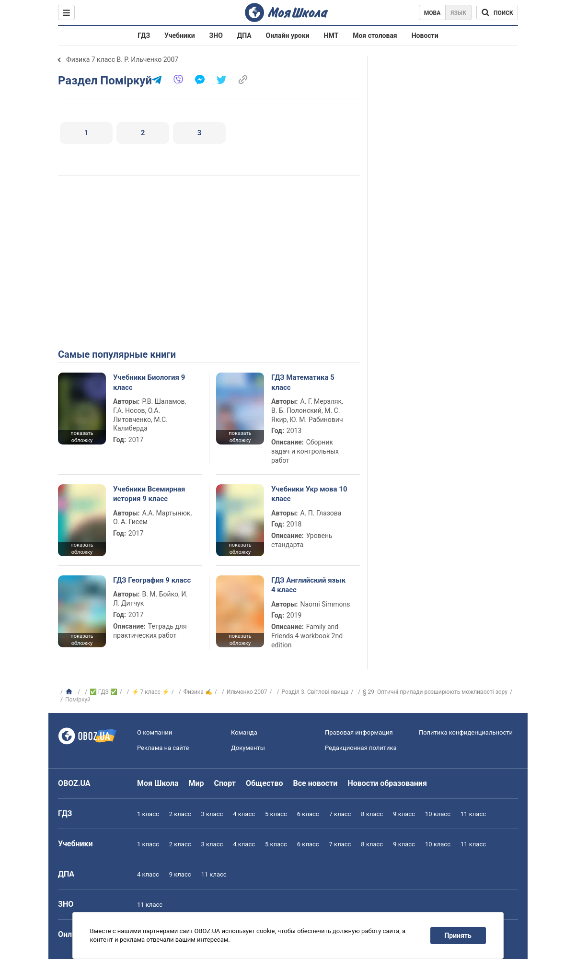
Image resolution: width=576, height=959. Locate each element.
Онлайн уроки (288, 35)
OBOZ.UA (74, 783)
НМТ (331, 35)
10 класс (437, 814)
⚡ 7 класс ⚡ (150, 692)
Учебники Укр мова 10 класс (309, 494)
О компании (154, 732)
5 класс (276, 814)
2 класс (180, 814)
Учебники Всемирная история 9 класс (149, 494)
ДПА (244, 35)
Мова (432, 13)
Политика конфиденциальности (466, 732)
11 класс (473, 814)
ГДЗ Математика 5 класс (302, 382)
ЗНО (216, 35)
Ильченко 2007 (247, 692)
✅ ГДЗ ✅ (103, 692)
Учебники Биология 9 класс (149, 382)
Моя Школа (158, 783)
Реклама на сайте (163, 747)
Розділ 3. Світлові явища (315, 692)
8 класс (372, 814)
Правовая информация (359, 732)
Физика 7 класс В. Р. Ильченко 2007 (122, 59)
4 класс (244, 814)
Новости (425, 35)
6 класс (308, 814)
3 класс (212, 814)
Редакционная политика (361, 747)
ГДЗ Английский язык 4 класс (308, 585)
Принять (458, 935)
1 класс (148, 814)
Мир (196, 783)
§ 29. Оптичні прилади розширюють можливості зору (435, 692)
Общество (264, 783)
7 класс (340, 814)
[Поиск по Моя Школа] (497, 12)
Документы (248, 747)
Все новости (315, 783)
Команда (244, 732)
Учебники (179, 35)
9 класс (404, 814)
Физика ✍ (198, 692)
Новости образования (386, 783)
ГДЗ (144, 35)
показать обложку (81, 437)
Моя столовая (375, 35)
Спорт (225, 783)
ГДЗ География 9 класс (152, 580)
